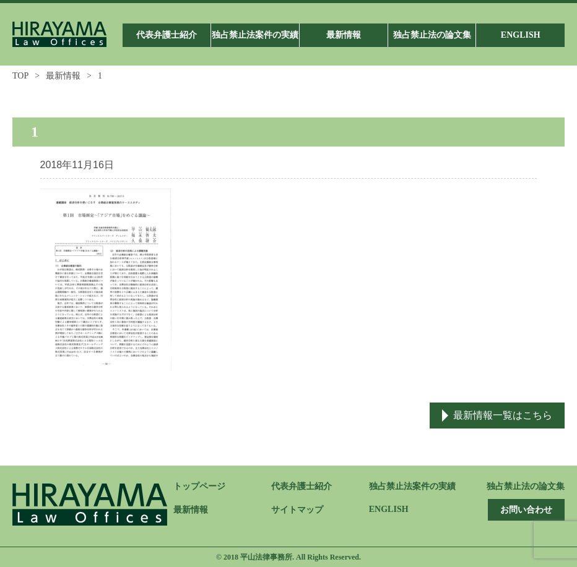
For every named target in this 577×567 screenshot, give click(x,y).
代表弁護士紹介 (301, 486)
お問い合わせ (526, 509)
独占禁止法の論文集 (526, 486)
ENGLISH (389, 509)
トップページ (199, 486)
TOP (20, 75)
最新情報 (63, 75)
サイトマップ (297, 509)
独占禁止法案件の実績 (412, 486)
